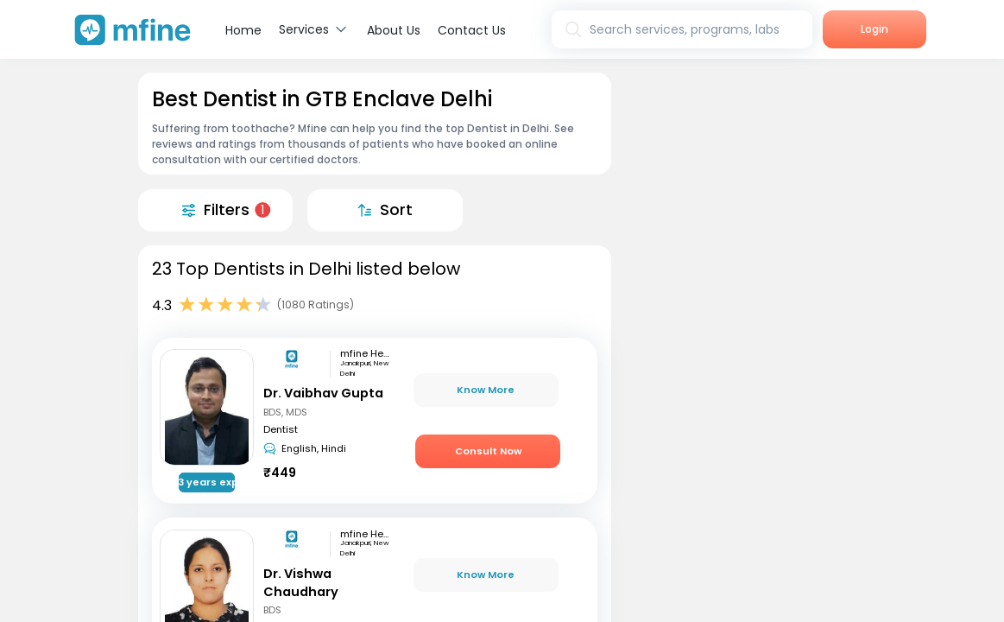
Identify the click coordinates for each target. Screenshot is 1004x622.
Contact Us (472, 30)
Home (243, 30)
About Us (393, 30)
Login (874, 29)
